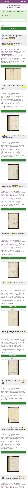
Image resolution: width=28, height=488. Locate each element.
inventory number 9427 (15, 392)
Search (13, 28)
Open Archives (6, 1)
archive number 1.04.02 (6, 94)
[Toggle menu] (24, 1)
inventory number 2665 (6, 54)
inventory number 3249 (15, 97)
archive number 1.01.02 (6, 51)
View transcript (13, 65)
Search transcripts (13, 5)
